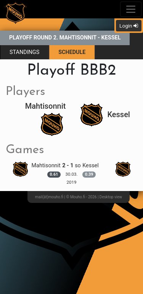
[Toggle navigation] (130, 9)
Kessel (105, 114)
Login (128, 26)
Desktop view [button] (111, 197)
